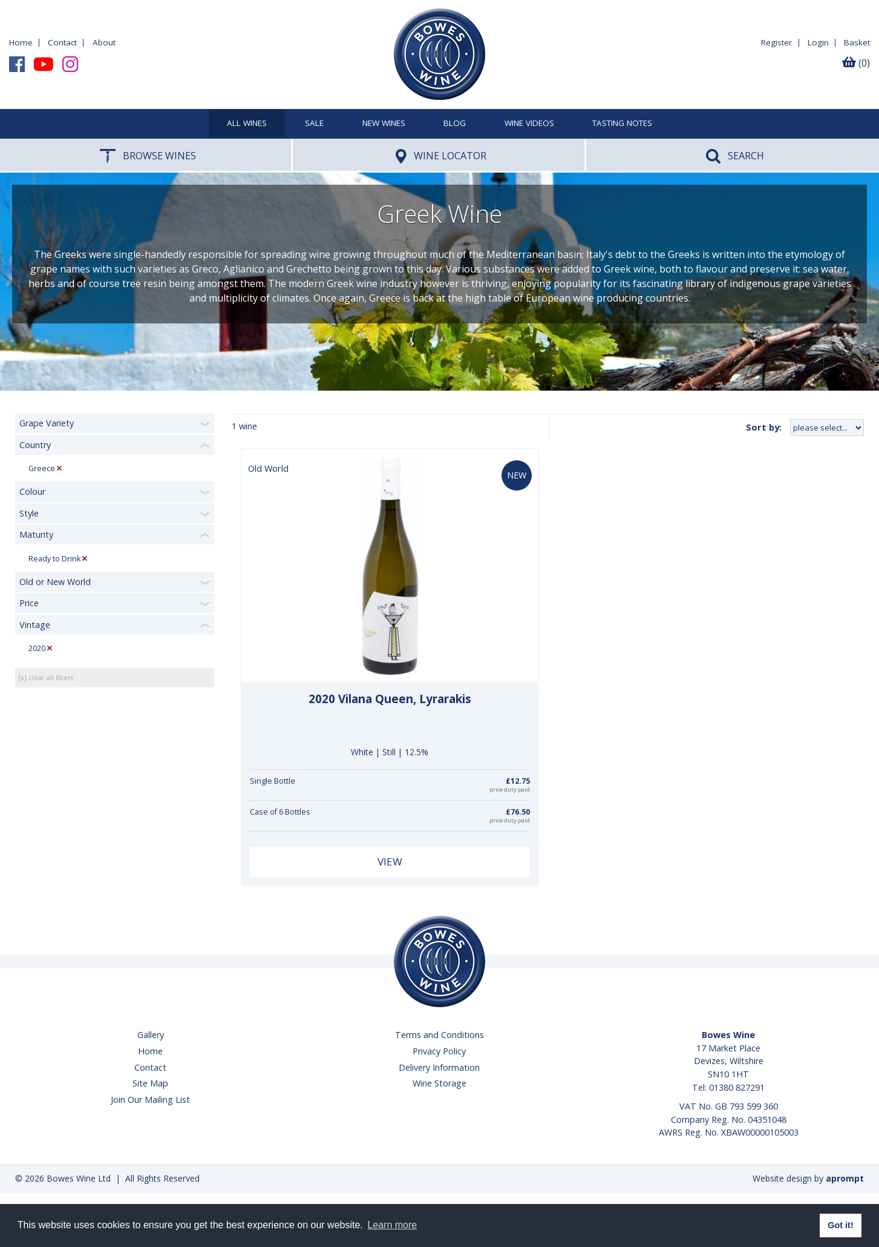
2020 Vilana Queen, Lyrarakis (390, 699)
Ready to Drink (54, 559)
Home (21, 42)
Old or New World (55, 581)
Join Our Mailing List (150, 1099)
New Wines (383, 123)
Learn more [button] (392, 1225)
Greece (41, 468)
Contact (62, 42)
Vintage (34, 624)
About (104, 42)
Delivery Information (439, 1067)
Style (29, 513)
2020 (36, 648)
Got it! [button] (840, 1225)
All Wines (247, 123)
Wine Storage (439, 1083)
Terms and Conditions (439, 1034)
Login (818, 42)
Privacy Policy (439, 1051)
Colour (32, 491)
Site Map (150, 1083)
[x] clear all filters (45, 677)
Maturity (36, 534)
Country (35, 445)
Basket (857, 42)
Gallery (150, 1034)
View (389, 861)
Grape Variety (46, 423)
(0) (856, 63)
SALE (314, 123)
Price (29, 603)
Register (776, 42)
